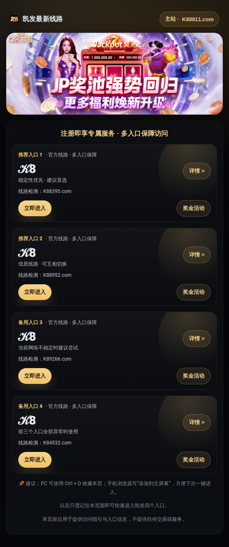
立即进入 (35, 208)
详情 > (196, 171)
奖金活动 (193, 208)
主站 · (189, 19)
